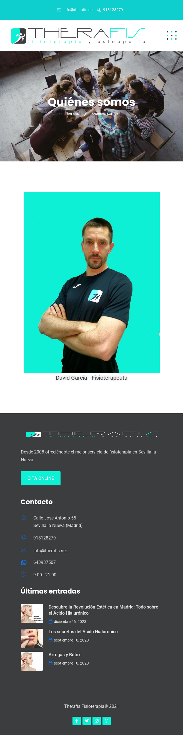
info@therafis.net (79, 9)
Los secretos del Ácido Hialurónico (83, 631)
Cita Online (40, 478)
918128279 (113, 9)
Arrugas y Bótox (65, 654)
